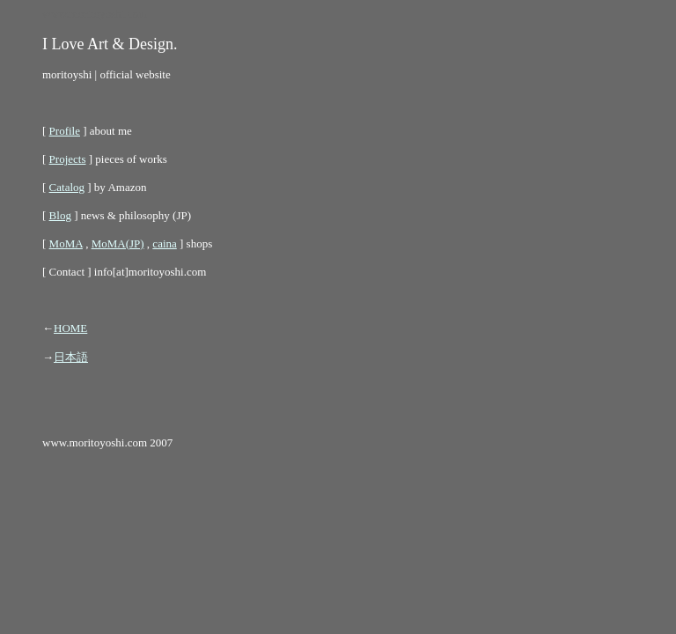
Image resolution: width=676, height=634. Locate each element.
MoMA (66, 243)
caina (164, 243)
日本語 (71, 357)
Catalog (66, 187)
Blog (60, 215)
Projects (67, 159)
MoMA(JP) (118, 243)
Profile (64, 130)
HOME (70, 328)
